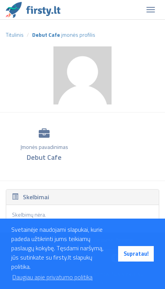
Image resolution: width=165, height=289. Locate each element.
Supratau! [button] (136, 254)
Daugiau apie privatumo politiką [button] (52, 277)
